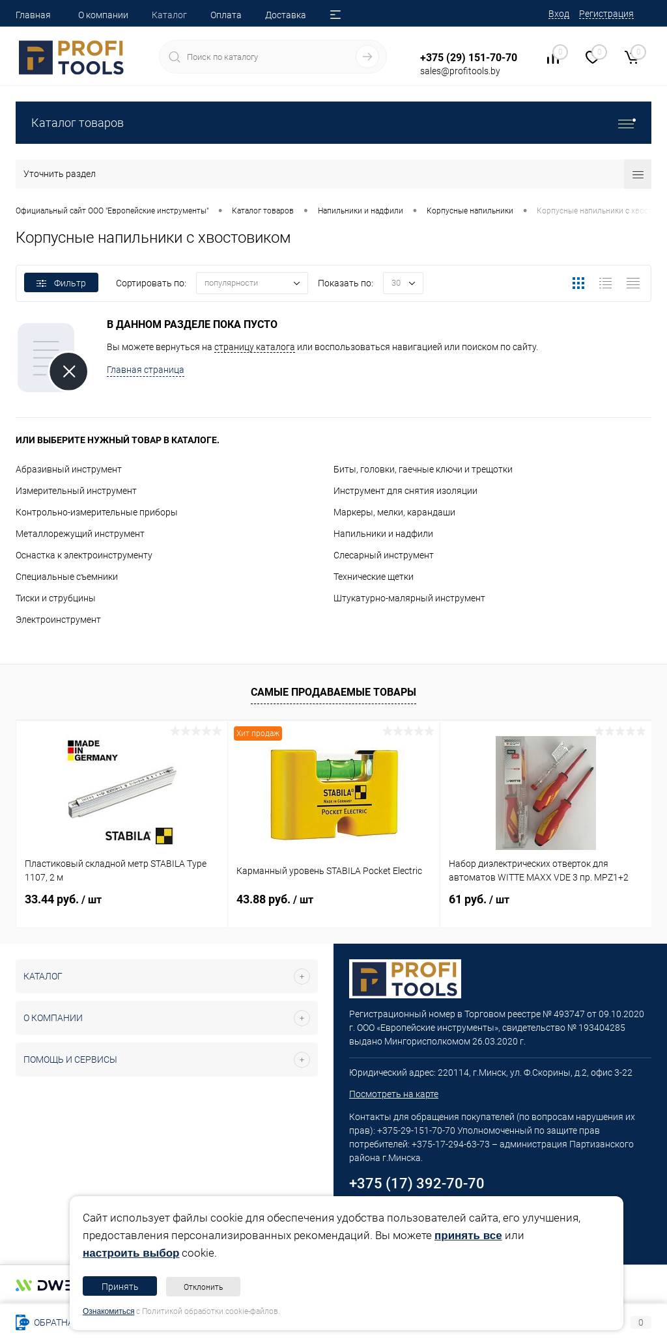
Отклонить (203, 1287)
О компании (103, 15)
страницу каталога (254, 347)
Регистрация (606, 13)
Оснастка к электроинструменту (84, 555)
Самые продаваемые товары (333, 692)
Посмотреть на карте (393, 1094)
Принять (120, 1286)
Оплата (226, 15)
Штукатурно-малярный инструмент (409, 598)
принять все (468, 1235)
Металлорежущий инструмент (80, 533)
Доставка (285, 15)
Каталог (169, 15)
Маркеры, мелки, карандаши (394, 512)
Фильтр (61, 283)
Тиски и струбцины (56, 598)
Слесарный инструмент (384, 555)
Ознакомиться (108, 1311)
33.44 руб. (63, 899)
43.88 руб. (274, 899)
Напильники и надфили (383, 533)
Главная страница (145, 369)
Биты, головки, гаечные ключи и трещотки (423, 469)
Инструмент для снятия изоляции (405, 490)
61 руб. (479, 899)
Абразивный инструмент (69, 469)
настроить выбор (131, 1253)
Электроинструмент (58, 619)
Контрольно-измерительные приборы (97, 512)
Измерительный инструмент (76, 490)
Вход (558, 13)
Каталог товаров (333, 123)
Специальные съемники (67, 576)
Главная (33, 15)
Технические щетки (374, 576)
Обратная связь (63, 1322)
